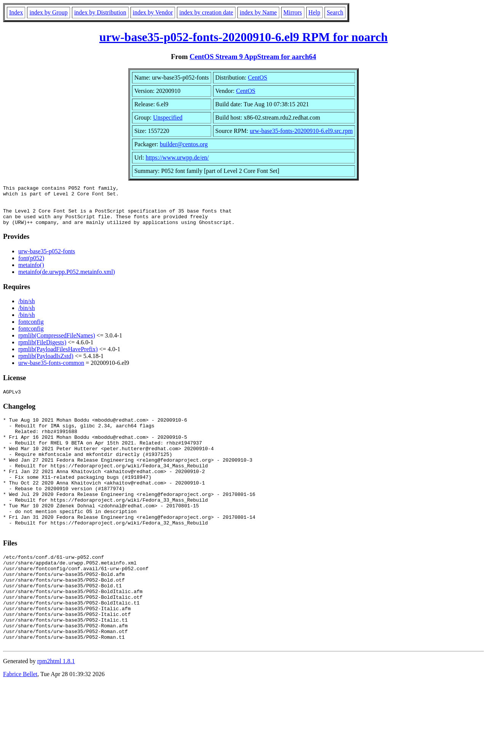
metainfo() (31, 273)
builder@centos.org (184, 144)
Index (16, 12)
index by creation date (206, 12)
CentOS (257, 77)
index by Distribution (100, 12)
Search (335, 12)
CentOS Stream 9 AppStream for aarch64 (252, 57)
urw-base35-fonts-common (51, 371)
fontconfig (31, 329)
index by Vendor (153, 12)
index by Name (258, 12)
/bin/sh (26, 309)
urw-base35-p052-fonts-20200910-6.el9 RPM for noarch (243, 37)
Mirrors (292, 12)
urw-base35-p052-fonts (46, 259)
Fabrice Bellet (20, 724)
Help (314, 12)
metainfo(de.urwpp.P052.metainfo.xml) (66, 280)
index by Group (48, 12)
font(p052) (31, 266)
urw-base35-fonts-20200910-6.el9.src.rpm (301, 131)
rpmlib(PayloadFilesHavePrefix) (58, 357)
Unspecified (167, 117)
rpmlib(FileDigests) (42, 350)
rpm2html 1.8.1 (56, 711)
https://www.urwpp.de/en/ (177, 157)
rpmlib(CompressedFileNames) (56, 343)
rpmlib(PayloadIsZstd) (45, 364)
